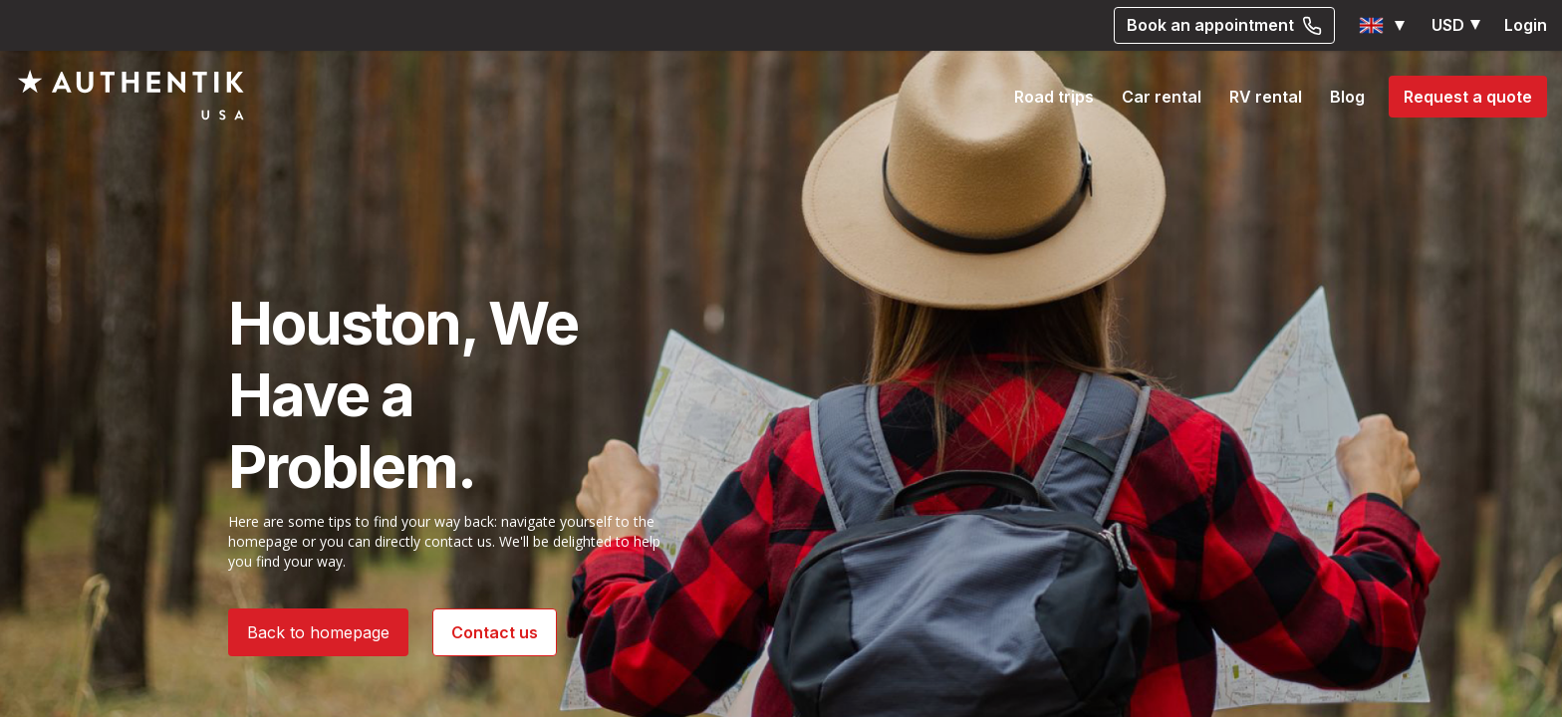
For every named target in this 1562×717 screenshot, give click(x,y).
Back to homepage (318, 632)
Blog (1347, 97)
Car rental (1161, 97)
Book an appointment (1224, 25)
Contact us (494, 632)
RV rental (1265, 97)
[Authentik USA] (131, 94)
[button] (1383, 25)
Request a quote (1468, 97)
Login (1525, 25)
